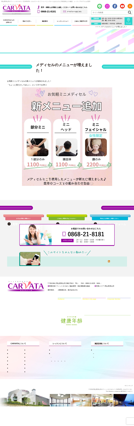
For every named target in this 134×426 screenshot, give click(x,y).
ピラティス (63, 380)
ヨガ (62, 384)
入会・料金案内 (31, 384)
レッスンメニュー (62, 21)
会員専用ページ (31, 388)
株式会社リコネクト (127, 411)
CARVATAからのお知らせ (8, 21)
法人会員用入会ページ (33, 380)
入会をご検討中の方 (80, 21)
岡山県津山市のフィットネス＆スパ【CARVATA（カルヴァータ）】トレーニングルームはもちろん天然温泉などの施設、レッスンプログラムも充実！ (46, 1)
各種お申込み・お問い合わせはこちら (67, 210)
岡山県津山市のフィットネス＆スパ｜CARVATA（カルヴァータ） (113, 409)
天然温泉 (97, 373)
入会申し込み (30, 377)
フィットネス (99, 377)
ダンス (54, 384)
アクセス (128, 23)
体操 (54, 380)
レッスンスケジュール (61, 377)
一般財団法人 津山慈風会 (64, 309)
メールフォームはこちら (74, 11)
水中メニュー (76, 380)
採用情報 (11, 391)
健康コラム (29, 369)
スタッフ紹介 (13, 377)
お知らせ (28, 373)
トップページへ (16, 14)
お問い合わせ (13, 388)
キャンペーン (13, 373)
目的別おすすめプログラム (60, 369)
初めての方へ (27, 21)
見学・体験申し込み (15, 384)
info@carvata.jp (116, 303)
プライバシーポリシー (33, 391)
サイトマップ (129, 405)
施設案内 (45, 21)
